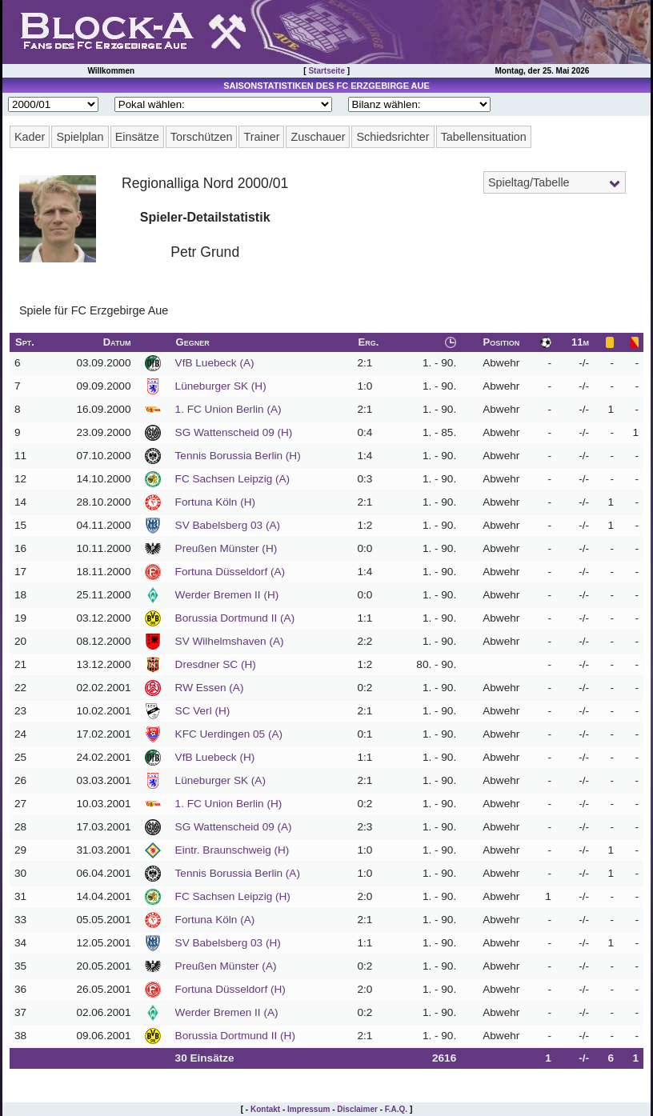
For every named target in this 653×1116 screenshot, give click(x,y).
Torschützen (201, 136)
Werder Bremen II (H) (227, 595)
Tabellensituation (484, 136)
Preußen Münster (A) (226, 966)
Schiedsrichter (392, 136)
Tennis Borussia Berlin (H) (238, 456)
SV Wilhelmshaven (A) (229, 641)
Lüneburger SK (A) (220, 780)
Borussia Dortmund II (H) (235, 1036)
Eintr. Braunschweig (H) (232, 850)
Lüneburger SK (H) (220, 386)
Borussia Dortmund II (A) (235, 618)
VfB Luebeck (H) (215, 757)
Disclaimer (357, 1109)
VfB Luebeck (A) (214, 363)
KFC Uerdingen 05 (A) (228, 734)
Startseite (326, 70)
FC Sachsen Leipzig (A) (232, 479)
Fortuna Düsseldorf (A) (230, 572)
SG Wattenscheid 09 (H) (234, 432)
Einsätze (137, 136)
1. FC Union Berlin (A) (228, 409)
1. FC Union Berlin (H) (228, 804)
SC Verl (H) (202, 711)
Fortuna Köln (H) (215, 502)
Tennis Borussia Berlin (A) (237, 873)
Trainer (261, 136)
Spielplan (79, 136)
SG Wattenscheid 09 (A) (233, 827)
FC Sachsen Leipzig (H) (232, 896)
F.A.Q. (396, 1109)
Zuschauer (317, 136)
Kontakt (265, 1109)
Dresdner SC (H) (215, 664)
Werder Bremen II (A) (226, 1012)
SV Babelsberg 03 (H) (228, 943)
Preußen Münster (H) (226, 548)
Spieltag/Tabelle (529, 182)
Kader (29, 136)
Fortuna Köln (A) (215, 920)
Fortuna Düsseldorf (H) (230, 989)
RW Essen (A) (209, 688)
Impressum (308, 1109)
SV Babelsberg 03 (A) (227, 525)
